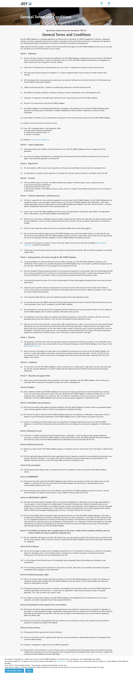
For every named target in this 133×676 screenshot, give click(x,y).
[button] (14, 671)
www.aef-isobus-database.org (39, 140)
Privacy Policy (61, 661)
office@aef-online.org (33, 346)
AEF (102, 5)
